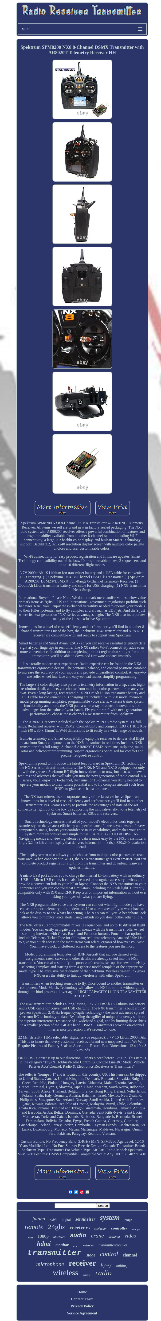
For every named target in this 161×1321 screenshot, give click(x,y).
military (122, 1265)
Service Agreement (82, 1313)
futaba (38, 1219)
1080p (43, 1236)
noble (53, 1220)
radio (103, 1272)
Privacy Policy (82, 1306)
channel (130, 1255)
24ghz (56, 1226)
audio (78, 1235)
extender (88, 1245)
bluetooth (59, 1237)
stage (90, 1255)
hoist (30, 1237)
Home (82, 1292)
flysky (106, 1264)
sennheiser (85, 1219)
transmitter (54, 1253)
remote (34, 1226)
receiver (82, 1263)
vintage (136, 1229)
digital (66, 1220)
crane (97, 1236)
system (110, 1217)
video (130, 1236)
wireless (65, 1272)
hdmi (44, 1243)
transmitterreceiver (112, 1245)
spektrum (100, 1228)
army (76, 1246)
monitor (62, 1245)
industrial (114, 1237)
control (109, 1253)
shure (87, 1275)
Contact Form (82, 1299)
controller (119, 1228)
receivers (80, 1227)
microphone (50, 1264)
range (128, 1220)
